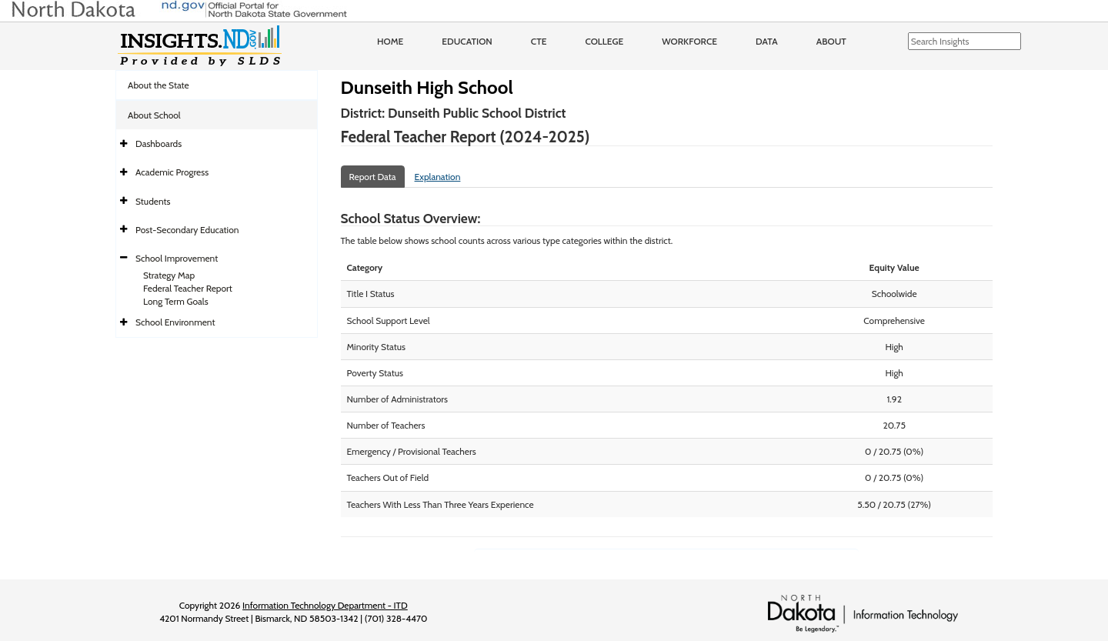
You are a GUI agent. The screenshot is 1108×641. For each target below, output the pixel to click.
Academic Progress (172, 172)
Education (467, 41)
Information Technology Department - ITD (325, 605)
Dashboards (158, 143)
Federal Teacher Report (187, 288)
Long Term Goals (176, 301)
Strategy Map (169, 275)
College (604, 41)
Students (153, 201)
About (831, 41)
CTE (539, 41)
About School (154, 115)
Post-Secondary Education (187, 229)
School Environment (175, 322)
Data (767, 41)
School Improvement (176, 258)
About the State (158, 85)
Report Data (372, 176)
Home (390, 41)
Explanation (438, 176)
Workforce (689, 41)
